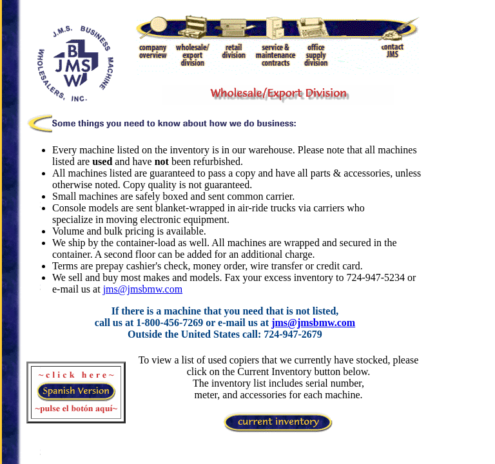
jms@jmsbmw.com (142, 289)
